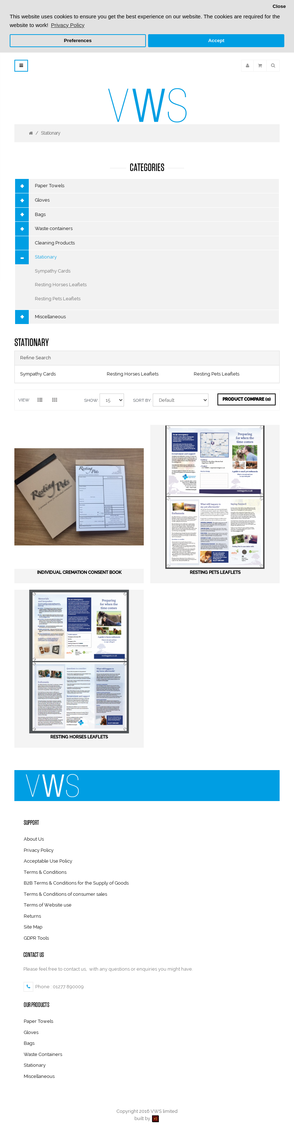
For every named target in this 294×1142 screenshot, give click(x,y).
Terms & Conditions (45, 872)
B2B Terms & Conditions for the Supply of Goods (76, 883)
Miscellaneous (50, 316)
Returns (32, 916)
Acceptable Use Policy (48, 861)
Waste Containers (43, 1054)
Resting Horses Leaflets (61, 284)
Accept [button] (216, 40)
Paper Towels (49, 185)
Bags (40, 214)
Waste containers (54, 228)
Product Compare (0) (246, 399)
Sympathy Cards (52, 271)
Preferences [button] (78, 40)
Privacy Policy (39, 850)
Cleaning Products (55, 243)
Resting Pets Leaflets (58, 298)
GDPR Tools (36, 938)
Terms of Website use (48, 905)
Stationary (50, 133)
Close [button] (279, 6)
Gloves (42, 200)
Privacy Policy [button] (67, 25)
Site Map (33, 927)
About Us (34, 839)
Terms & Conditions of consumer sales (65, 894)
